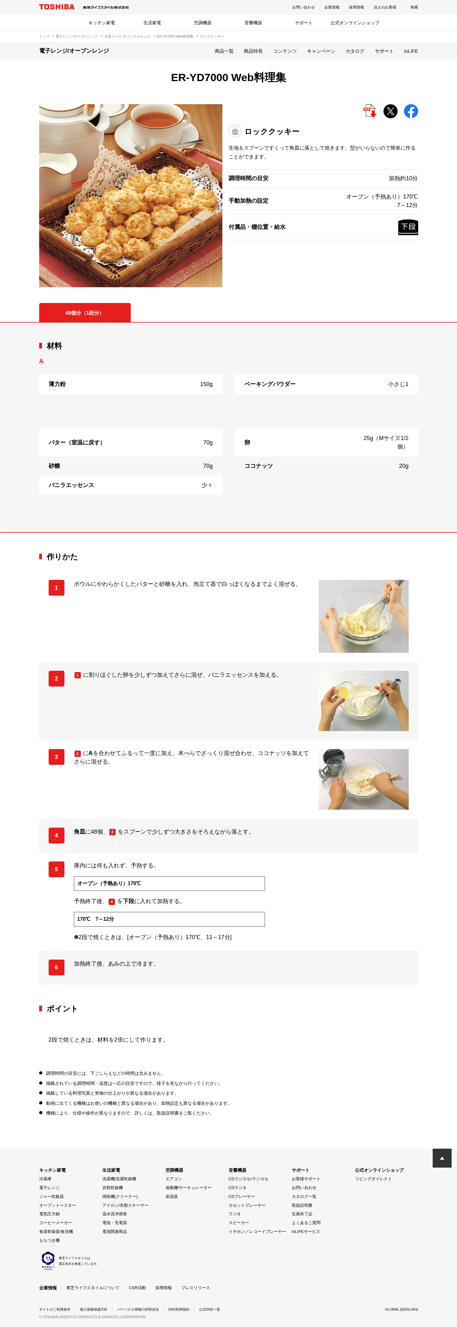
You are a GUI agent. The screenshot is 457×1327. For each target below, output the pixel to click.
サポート (304, 22)
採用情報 (356, 7)
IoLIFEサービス (306, 1231)
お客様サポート (306, 1178)
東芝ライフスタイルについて (93, 1287)
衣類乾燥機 (112, 1187)
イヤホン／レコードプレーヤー (257, 1231)
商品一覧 (224, 51)
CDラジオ (238, 1187)
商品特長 (253, 51)
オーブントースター (57, 1205)
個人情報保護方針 (98, 1309)
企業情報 (332, 7)
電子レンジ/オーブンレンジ (77, 36)
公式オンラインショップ (355, 22)
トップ (44, 36)
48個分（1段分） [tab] (84, 313)
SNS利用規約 (189, 1309)
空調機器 (203, 22)
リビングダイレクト (373, 1178)
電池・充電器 (114, 1222)
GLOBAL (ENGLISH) (400, 1309)
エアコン (173, 1178)
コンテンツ (285, 51)
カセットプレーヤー (247, 1205)
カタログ (355, 51)
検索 (414, 7)
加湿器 (171, 1196)
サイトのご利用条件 (56, 1309)
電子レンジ (49, 1187)
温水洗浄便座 (114, 1213)
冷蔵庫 (45, 1178)
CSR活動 (137, 1287)
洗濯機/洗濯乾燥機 (119, 1178)
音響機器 (253, 22)
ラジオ (235, 1213)
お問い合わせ (303, 7)
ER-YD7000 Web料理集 (175, 36)
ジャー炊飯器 (51, 1196)
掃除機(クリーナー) (120, 1196)
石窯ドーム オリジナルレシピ (128, 36)
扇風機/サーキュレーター (188, 1187)
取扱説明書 (302, 1205)
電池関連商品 (114, 1231)
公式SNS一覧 (221, 1309)
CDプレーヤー (242, 1196)
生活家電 (152, 22)
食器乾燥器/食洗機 (56, 1231)
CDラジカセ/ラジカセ (248, 1178)
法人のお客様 (385, 7)
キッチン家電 (101, 22)
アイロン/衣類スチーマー (125, 1205)
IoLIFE (411, 51)
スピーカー (239, 1222)
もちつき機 (49, 1240)
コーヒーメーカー (55, 1222)
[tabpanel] (228, 427)
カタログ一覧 (304, 1196)
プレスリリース (195, 1287)
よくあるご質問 (306, 1222)
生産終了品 (302, 1213)
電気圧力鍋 (49, 1213)
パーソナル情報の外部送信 (145, 1309)
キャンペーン (321, 51)
